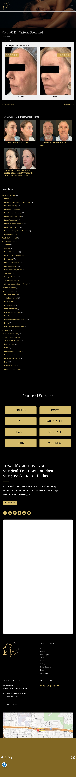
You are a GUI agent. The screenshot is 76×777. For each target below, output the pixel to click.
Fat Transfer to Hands (12, 358)
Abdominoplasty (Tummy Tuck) (15, 284)
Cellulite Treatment (9, 288)
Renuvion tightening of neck (14, 327)
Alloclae (7, 245)
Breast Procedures (8, 195)
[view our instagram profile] (10, 513)
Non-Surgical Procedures (11, 337)
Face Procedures (8, 291)
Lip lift (6, 323)
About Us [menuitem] (43, 648)
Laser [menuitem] (42, 658)
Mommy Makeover (10, 266)
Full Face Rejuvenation (12, 312)
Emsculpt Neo (9, 355)
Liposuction (8, 259)
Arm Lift (7, 248)
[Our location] (74, 757)
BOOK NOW (10, 503)
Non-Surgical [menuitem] (44, 655)
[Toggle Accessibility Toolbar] (4, 764)
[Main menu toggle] (72, 5)
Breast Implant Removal (12, 216)
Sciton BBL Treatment (12, 369)
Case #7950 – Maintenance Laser (53, 143)
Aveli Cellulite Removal (12, 340)
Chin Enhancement (11, 298)
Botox (6, 348)
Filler (6, 362)
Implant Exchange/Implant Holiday (16, 231)
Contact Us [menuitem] (44, 673)
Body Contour (9, 344)
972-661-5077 (11, 705)
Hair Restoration (10, 366)
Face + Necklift (9, 305)
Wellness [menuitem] (43, 661)
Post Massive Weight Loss (13, 270)
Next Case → (69, 104)
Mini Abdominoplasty (11, 263)
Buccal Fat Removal (11, 294)
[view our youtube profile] (29, 513)
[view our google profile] (24, 513)
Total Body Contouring (12, 280)
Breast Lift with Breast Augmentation (17, 202)
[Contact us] (71, 757)
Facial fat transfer (10, 309)
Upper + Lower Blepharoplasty (15, 319)
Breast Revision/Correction (13, 224)
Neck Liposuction (10, 316)
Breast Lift (8, 199)
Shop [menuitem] (42, 670)
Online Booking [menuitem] (45, 667)
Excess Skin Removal (11, 252)
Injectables (6, 330)
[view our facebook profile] (5, 513)
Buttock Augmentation (12, 351)
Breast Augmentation (12, 209)
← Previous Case (8, 104)
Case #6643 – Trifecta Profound (22, 32)
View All (4, 192)
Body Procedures (8, 241)
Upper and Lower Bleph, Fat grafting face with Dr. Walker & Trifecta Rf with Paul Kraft (18, 173)
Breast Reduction (10, 220)
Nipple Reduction (10, 234)
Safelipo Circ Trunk (11, 277)
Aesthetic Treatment (9, 238)
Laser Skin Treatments (10, 334)
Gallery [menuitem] (42, 664)
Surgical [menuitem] (42, 651)
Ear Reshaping (9, 302)
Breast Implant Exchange (13, 213)
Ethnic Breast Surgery (11, 227)
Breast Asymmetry (10, 206)
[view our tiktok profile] (19, 513)
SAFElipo (7, 273)
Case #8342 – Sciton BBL (16, 142)
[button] (21, 410)
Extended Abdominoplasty (14, 255)
